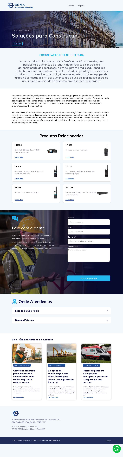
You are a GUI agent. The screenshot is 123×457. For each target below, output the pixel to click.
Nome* (71, 218)
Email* (70, 227)
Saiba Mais (19, 157)
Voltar (17, 43)
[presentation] (87, 269)
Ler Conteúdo (18, 397)
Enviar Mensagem (89, 278)
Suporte (81, 6)
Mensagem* (73, 246)
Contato (71, 6)
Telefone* (72, 237)
